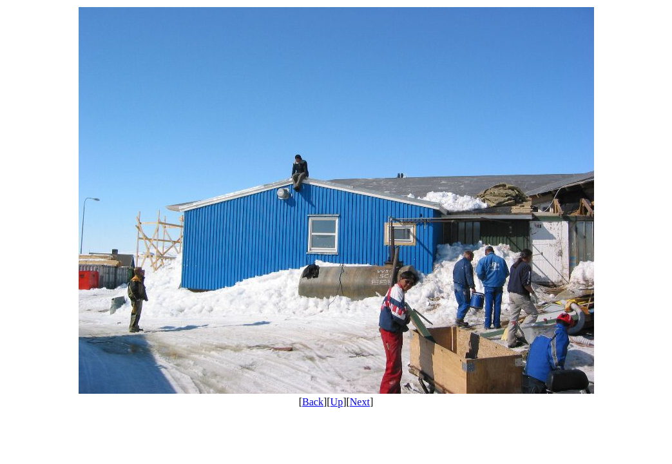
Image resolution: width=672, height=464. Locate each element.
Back (312, 401)
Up (337, 401)
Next (360, 401)
